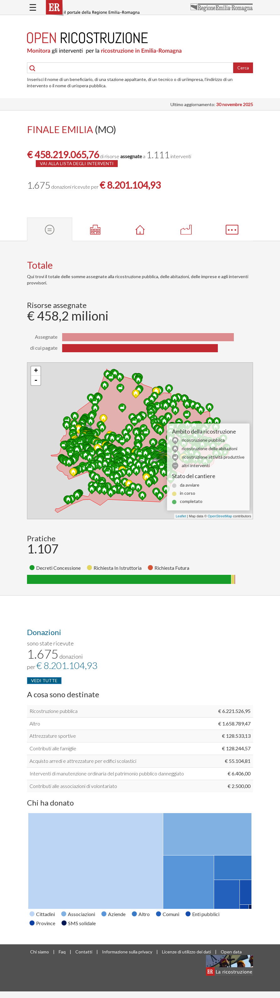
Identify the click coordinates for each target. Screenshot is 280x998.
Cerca (243, 67)
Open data (231, 951)
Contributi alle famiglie (53, 748)
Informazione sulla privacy (127, 951)
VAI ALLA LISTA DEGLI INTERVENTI (77, 163)
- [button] (36, 380)
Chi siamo (39, 951)
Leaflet (181, 516)
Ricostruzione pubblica (54, 711)
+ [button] (36, 371)
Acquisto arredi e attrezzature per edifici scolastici (83, 761)
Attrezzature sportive (53, 736)
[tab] (49, 229)
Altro (35, 723)
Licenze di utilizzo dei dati (186, 951)
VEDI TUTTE (44, 680)
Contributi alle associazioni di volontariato (73, 786)
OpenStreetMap (220, 516)
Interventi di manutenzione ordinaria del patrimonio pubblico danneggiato (107, 773)
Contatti (83, 951)
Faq (62, 951)
